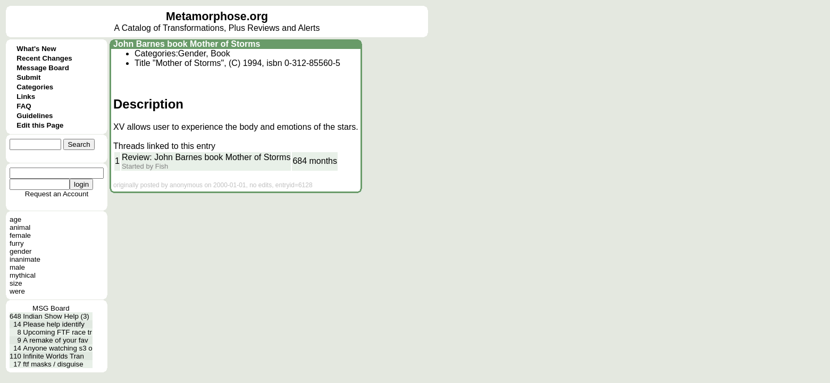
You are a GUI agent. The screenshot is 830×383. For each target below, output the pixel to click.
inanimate (25, 259)
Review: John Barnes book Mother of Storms (206, 157)
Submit (28, 77)
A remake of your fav (55, 340)
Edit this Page (39, 125)
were (17, 291)
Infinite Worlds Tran (53, 356)
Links (25, 97)
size (16, 283)
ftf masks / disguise (53, 364)
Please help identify (54, 324)
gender (21, 251)
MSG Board (51, 308)
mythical (23, 275)
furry (17, 243)
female (20, 235)
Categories (34, 87)
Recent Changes (44, 58)
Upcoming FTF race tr (57, 332)
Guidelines (34, 116)
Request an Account (56, 194)
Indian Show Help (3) (56, 316)
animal (20, 227)
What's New (36, 49)
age (15, 219)
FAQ (23, 106)
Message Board (42, 68)
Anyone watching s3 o (57, 348)
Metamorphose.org (217, 16)
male (17, 267)
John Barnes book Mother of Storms (186, 43)
